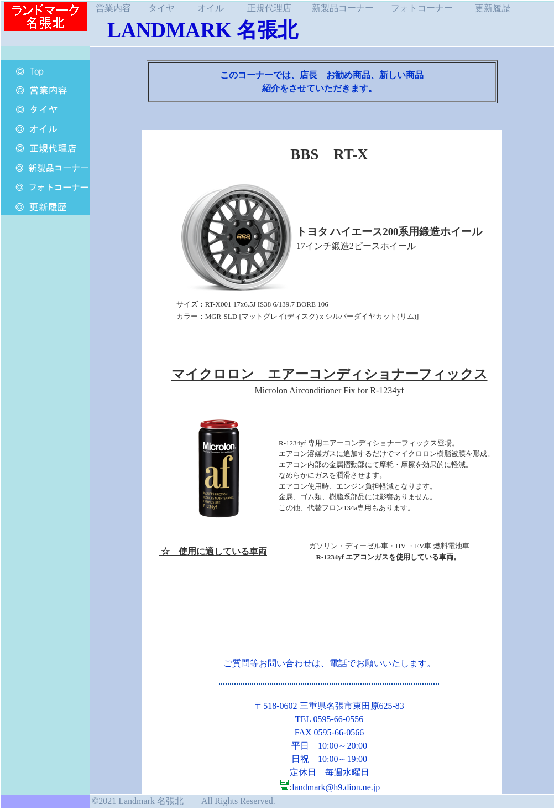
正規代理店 (269, 8)
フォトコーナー (422, 8)
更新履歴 (492, 8)
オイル (210, 8)
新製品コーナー (343, 8)
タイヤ (161, 8)
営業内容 (113, 8)
